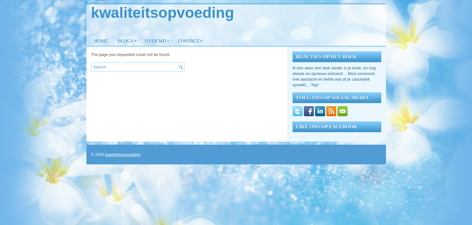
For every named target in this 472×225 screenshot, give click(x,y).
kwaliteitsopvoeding (162, 12)
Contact (192, 39)
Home (101, 40)
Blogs (128, 39)
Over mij (159, 39)
